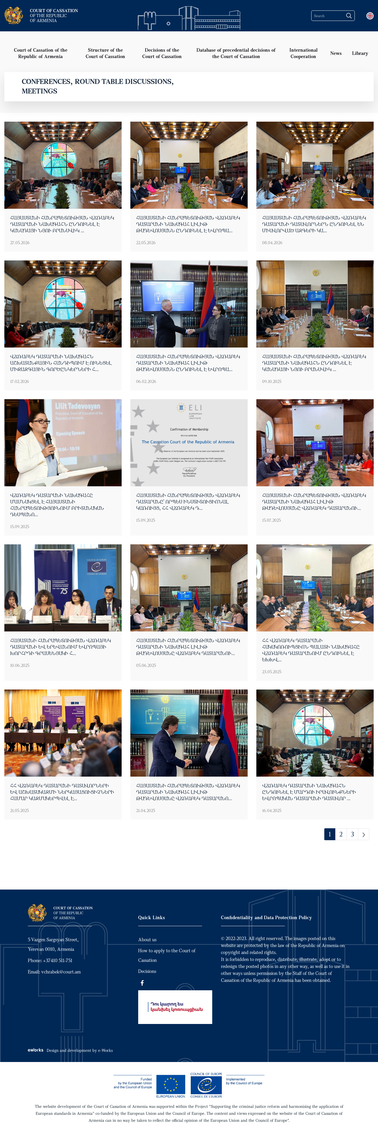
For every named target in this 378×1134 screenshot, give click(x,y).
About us (147, 939)
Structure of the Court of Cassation (105, 53)
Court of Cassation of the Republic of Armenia (40, 53)
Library (360, 53)
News (336, 53)
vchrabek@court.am (61, 972)
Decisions (147, 971)
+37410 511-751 (57, 960)
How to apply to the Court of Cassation (166, 955)
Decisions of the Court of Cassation (162, 53)
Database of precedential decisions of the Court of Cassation (236, 53)
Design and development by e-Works (70, 1050)
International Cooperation (303, 53)
